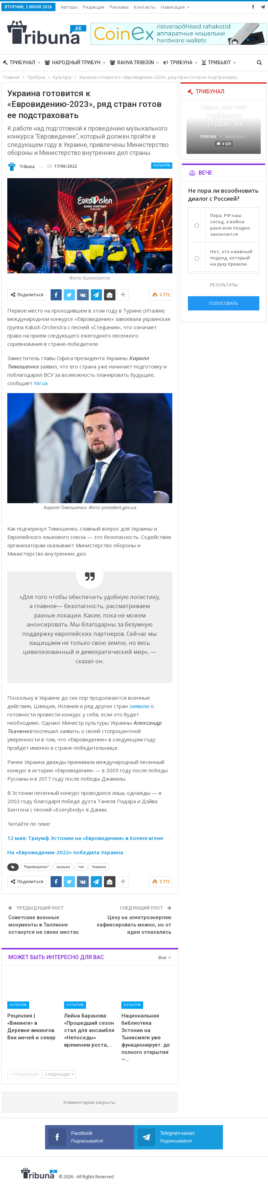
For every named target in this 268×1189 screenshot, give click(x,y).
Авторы (69, 7)
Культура (161, 165)
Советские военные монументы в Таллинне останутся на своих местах (43, 924)
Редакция (93, 7)
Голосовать (223, 303)
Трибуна (177, 62)
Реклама (119, 7)
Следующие (59, 1074)
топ (81, 867)
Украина (99, 867)
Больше (171, 7)
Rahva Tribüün (132, 62)
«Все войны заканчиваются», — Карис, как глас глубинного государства (223, 106)
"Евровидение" (36, 867)
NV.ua (40, 383)
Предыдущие (24, 1074)
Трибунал (19, 62)
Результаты (223, 285)
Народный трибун (73, 62)
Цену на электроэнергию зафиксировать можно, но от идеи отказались (134, 924)
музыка (63, 867)
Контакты (145, 7)
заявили (139, 705)
